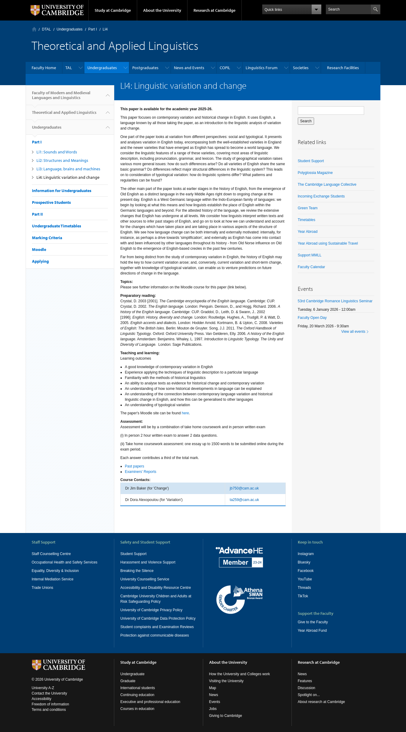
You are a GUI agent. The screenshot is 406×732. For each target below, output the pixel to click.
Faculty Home (44, 67)
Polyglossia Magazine (315, 173)
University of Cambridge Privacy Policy (151, 610)
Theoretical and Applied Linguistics (64, 115)
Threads (304, 588)
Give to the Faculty (313, 622)
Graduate (127, 681)
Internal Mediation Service (53, 579)
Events (214, 702)
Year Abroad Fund (312, 630)
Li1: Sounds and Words (56, 152)
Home (34, 29)
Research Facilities (343, 67)
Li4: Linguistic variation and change (67, 177)
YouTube (305, 579)
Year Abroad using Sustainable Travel (328, 243)
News (213, 695)
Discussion (306, 688)
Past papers (134, 466)
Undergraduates (70, 29)
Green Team (308, 208)
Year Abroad (308, 232)
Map (212, 688)
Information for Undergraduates (61, 190)
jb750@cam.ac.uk (244, 488)
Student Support (311, 161)
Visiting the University (226, 681)
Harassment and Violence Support (147, 562)
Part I (92, 29)
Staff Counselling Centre (51, 554)
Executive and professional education (150, 702)
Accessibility (41, 699)
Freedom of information (50, 704)
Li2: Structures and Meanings (62, 160)
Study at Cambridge (113, 10)
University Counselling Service (144, 579)
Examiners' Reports (140, 472)
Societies (301, 67)
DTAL (46, 29)
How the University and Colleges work (239, 674)
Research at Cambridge (214, 10)
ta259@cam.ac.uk (244, 500)
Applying (40, 261)
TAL (68, 67)
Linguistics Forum (262, 67)
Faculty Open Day (312, 318)
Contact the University (49, 693)
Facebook (306, 571)
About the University (162, 10)
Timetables (306, 220)
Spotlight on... (309, 695)
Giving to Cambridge (225, 716)
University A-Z (43, 688)
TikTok (303, 596)
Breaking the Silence (136, 571)
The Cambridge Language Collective (327, 184)
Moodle (39, 249)
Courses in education (137, 709)
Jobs (213, 709)
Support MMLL (310, 255)
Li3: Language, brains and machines (68, 169)
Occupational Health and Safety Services (64, 562)
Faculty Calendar (311, 267)
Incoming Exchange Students (321, 196)
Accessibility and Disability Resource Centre (155, 588)
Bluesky (304, 562)
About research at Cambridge (321, 702)
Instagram (306, 554)
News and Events (189, 67)
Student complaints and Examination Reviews (157, 627)
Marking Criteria (47, 237)
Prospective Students (51, 202)
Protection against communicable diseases (154, 635)
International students (137, 688)
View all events (353, 331)
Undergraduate (132, 674)
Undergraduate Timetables (56, 226)
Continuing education (137, 695)
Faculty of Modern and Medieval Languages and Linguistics (61, 97)
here (185, 413)
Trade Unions (42, 588)
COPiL (225, 67)
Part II (37, 214)
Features (305, 681)
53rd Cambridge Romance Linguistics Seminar (335, 301)
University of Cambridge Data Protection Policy (157, 618)
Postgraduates (145, 67)
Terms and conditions (49, 710)
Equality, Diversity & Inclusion (55, 571)
